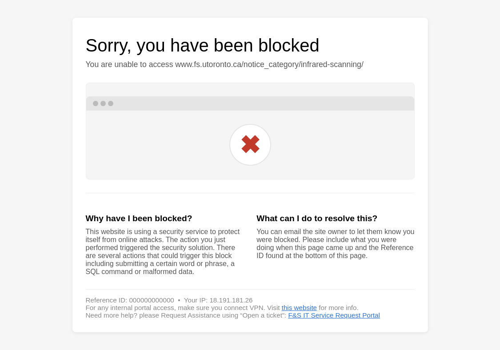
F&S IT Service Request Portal (334, 315)
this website (299, 307)
